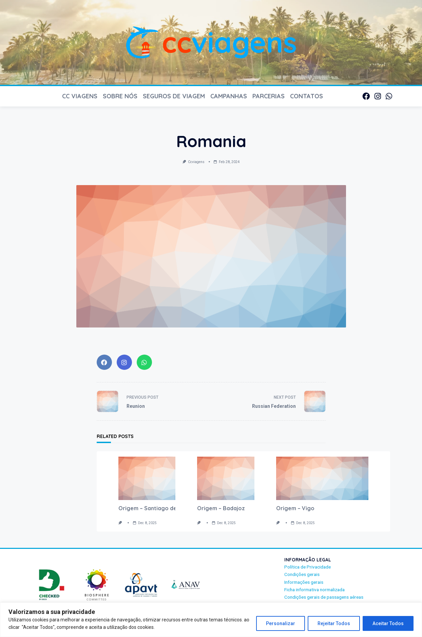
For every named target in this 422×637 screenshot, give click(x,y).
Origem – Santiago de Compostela (164, 508)
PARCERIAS (268, 96)
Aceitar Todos (388, 623)
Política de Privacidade (307, 567)
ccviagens (196, 162)
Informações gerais (303, 582)
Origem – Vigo (295, 508)
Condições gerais (302, 574)
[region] (211, 619)
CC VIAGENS (79, 96)
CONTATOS (306, 96)
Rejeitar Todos (334, 623)
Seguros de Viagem (174, 96)
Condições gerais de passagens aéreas (323, 597)
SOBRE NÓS (120, 96)
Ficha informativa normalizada (314, 589)
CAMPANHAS (228, 96)
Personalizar (280, 623)
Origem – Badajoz (221, 508)
